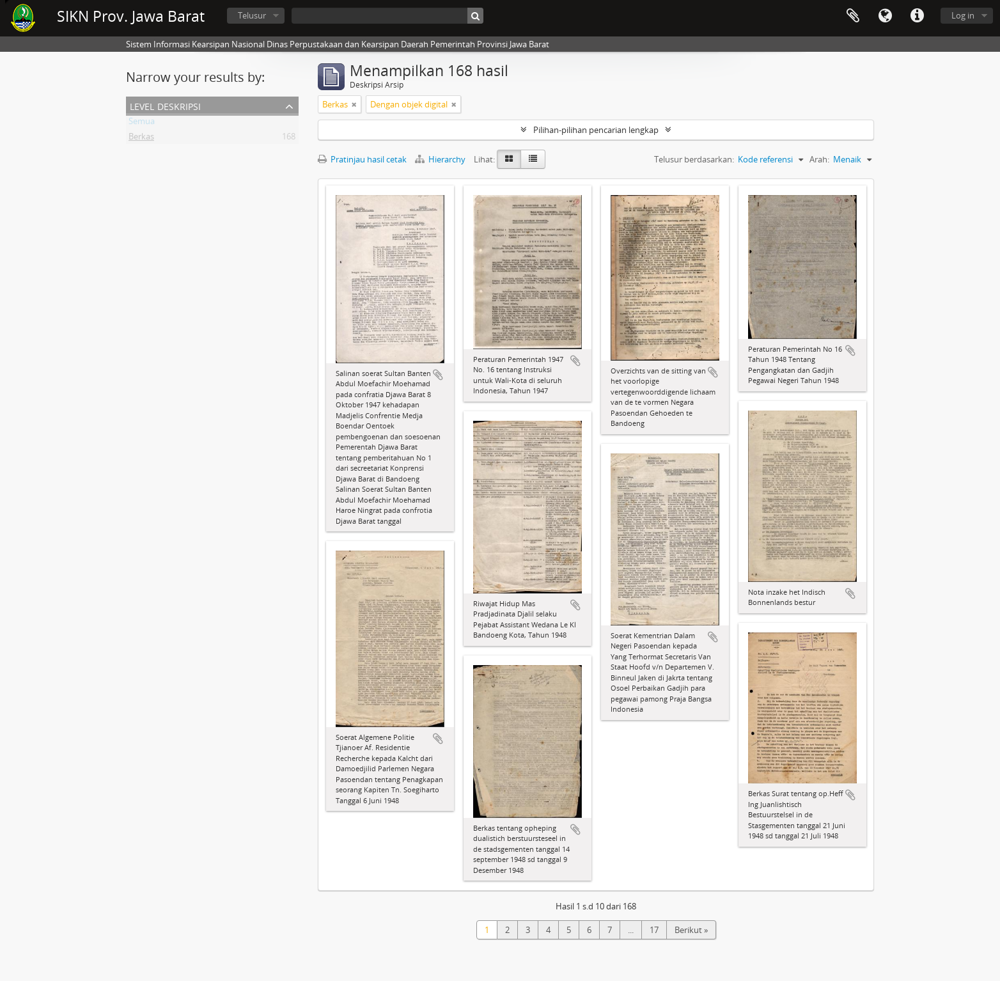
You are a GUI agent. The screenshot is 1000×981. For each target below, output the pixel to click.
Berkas (141, 139)
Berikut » (691, 930)
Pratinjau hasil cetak (362, 159)
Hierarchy (441, 159)
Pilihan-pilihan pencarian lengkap (596, 130)
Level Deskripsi (165, 105)
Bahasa (885, 16)
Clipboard (853, 16)
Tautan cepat (917, 16)
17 (654, 930)
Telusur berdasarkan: (694, 159)
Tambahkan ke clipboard (438, 374)
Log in (962, 15)
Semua (142, 123)
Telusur (252, 15)
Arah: (819, 159)
